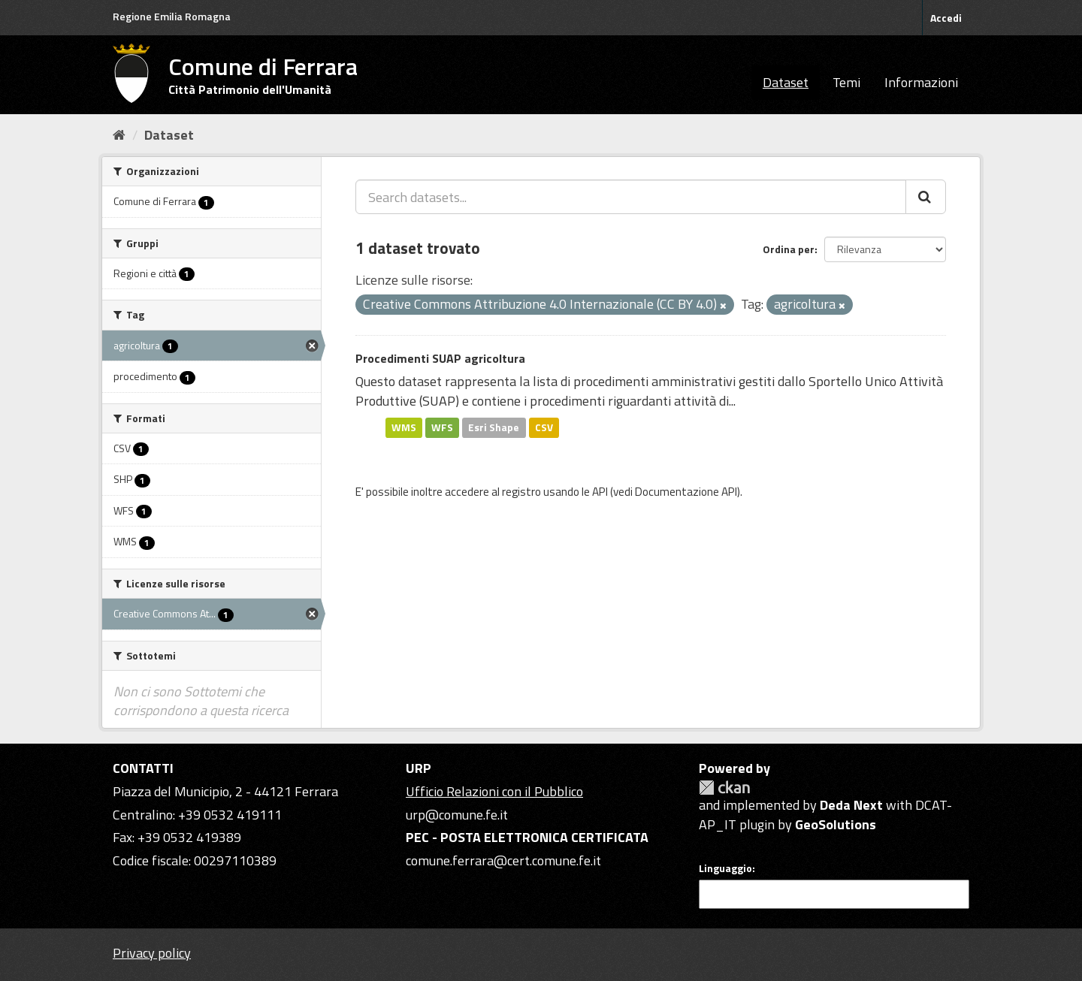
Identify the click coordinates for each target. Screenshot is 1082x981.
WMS (403, 427)
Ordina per (789, 249)
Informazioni (921, 82)
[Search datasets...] (630, 197)
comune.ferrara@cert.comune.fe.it (503, 860)
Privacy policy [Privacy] (152, 953)
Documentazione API (686, 491)
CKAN (724, 787)
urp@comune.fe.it (457, 814)
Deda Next (851, 805)
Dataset (785, 82)
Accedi (946, 18)
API (600, 491)
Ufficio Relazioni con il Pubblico (494, 791)
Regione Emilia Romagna (172, 16)
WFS (442, 427)
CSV (544, 427)
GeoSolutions (835, 824)
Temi (846, 82)
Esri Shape (493, 427)
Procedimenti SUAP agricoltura (440, 358)
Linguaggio (725, 868)
